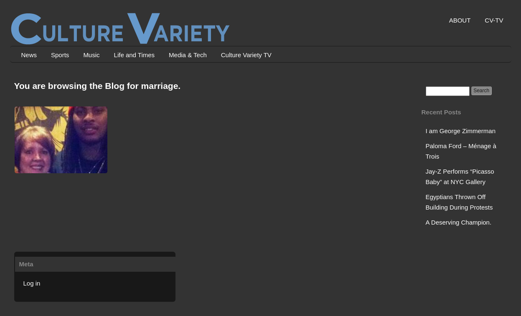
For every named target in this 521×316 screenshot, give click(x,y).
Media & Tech (188, 54)
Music (91, 54)
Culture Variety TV (246, 54)
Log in (32, 283)
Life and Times (134, 54)
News (29, 54)
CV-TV (494, 20)
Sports (60, 54)
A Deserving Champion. (459, 222)
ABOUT (460, 20)
